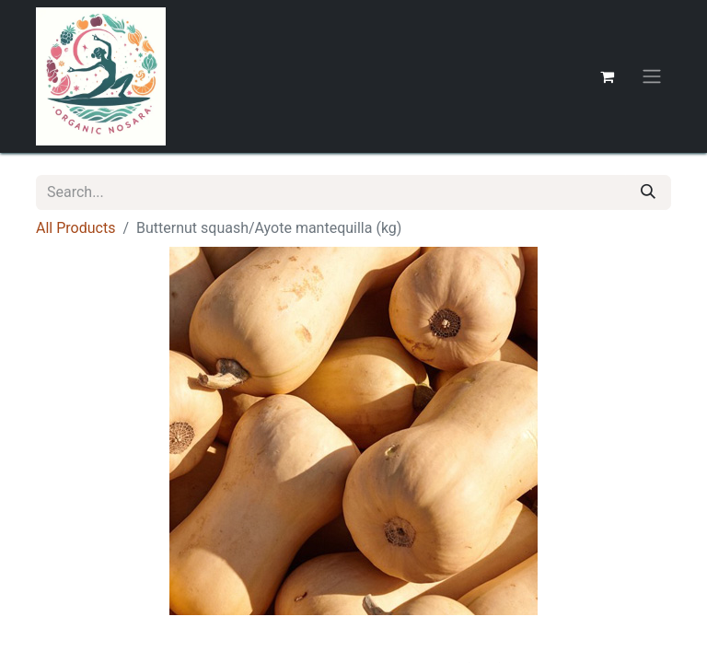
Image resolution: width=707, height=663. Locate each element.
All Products (75, 228)
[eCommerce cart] (606, 76)
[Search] (648, 192)
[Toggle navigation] (651, 77)
